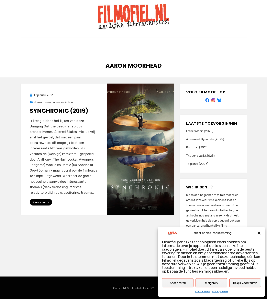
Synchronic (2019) (59, 110)
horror (48, 101)
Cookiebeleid (202, 291)
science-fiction (63, 101)
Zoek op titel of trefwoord (107, 46)
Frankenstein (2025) (199, 130)
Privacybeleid (220, 291)
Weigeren (211, 283)
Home (72, 46)
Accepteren (178, 283)
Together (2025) (197, 162)
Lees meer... (41, 201)
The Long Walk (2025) (200, 154)
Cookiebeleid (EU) (184, 46)
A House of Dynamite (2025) (205, 138)
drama (38, 101)
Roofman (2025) (197, 146)
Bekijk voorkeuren (245, 283)
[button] (259, 233)
